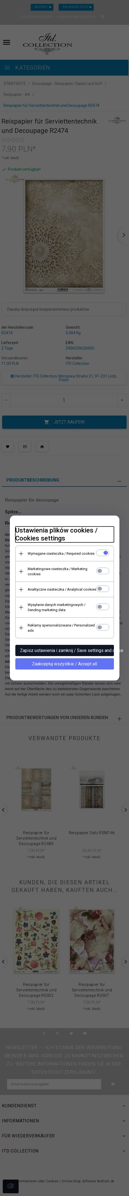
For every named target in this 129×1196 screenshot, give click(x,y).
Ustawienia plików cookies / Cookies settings (56, 534)
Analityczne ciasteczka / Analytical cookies (62, 589)
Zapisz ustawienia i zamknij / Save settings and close (67, 650)
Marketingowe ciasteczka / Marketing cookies (57, 571)
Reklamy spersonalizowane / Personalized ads (61, 628)
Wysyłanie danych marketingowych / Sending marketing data (56, 607)
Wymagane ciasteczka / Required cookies (61, 553)
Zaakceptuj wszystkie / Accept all (64, 663)
